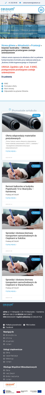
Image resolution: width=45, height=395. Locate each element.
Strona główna (8, 45)
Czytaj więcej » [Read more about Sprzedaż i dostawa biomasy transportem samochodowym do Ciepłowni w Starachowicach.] (11, 291)
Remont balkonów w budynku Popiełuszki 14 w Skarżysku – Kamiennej (20, 189)
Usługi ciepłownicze (12, 349)
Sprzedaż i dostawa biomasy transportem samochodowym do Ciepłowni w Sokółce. (21, 235)
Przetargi (35, 45)
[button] (41, 10)
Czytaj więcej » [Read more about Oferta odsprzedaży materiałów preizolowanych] (11, 151)
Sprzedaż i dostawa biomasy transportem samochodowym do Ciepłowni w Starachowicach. (21, 282)
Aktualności (23, 45)
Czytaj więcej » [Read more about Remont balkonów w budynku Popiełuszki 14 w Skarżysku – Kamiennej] (11, 198)
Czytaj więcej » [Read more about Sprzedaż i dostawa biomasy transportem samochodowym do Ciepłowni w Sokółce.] (11, 244)
